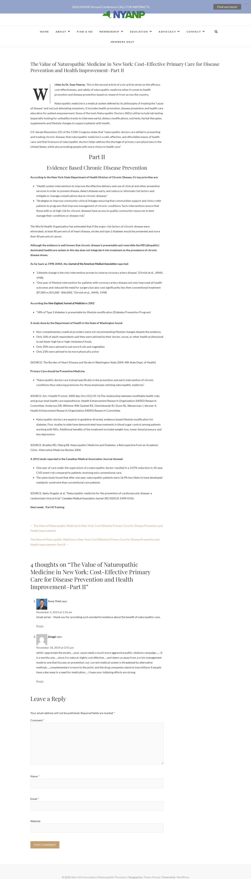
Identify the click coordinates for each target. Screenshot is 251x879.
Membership (109, 29)
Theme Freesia (152, 874)
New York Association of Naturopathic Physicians (98, 874)
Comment (37, 718)
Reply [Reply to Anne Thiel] (40, 624)
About (61, 29)
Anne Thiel (54, 598)
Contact (194, 29)
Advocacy (167, 29)
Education (139, 29)
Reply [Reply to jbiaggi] (40, 679)
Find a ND (85, 29)
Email (34, 796)
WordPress (183, 874)
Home (44, 29)
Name (34, 774)
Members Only (123, 39)
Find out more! (227, 7)
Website (35, 818)
